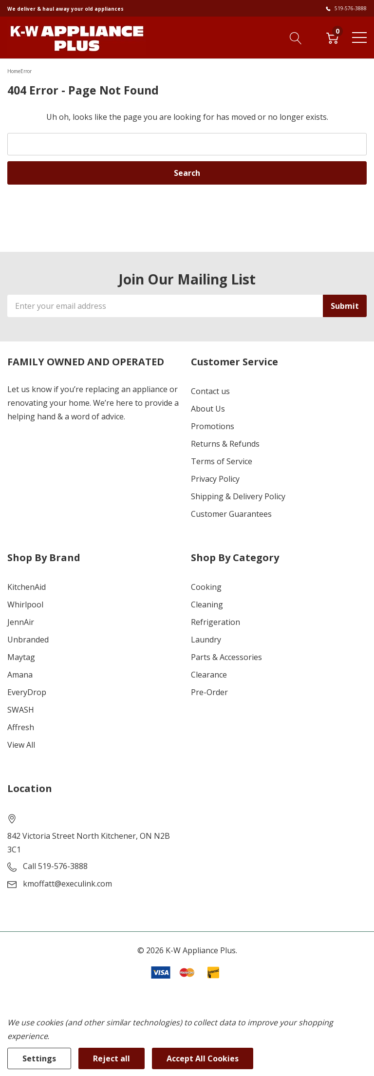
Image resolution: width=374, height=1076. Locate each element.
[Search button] (296, 37)
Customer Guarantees (231, 514)
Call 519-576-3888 (55, 866)
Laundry (206, 639)
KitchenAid (26, 587)
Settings (39, 1058)
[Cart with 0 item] (332, 37)
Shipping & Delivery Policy (238, 496)
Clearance (209, 674)
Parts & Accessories (226, 657)
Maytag (21, 657)
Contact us (210, 391)
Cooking (206, 587)
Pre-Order (209, 692)
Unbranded (28, 639)
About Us (208, 408)
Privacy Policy (215, 478)
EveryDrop (26, 692)
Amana (20, 674)
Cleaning (207, 604)
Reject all (111, 1058)
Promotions (212, 426)
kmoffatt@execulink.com (67, 883)
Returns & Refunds (225, 443)
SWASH (20, 709)
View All (21, 744)
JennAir (20, 622)
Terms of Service (221, 461)
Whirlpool (25, 604)
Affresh (20, 727)
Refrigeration (215, 622)
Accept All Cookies (203, 1058)
